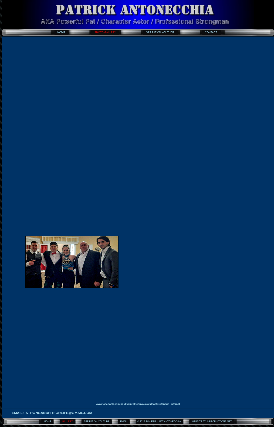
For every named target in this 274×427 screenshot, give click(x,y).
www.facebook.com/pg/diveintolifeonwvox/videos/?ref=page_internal (138, 404)
